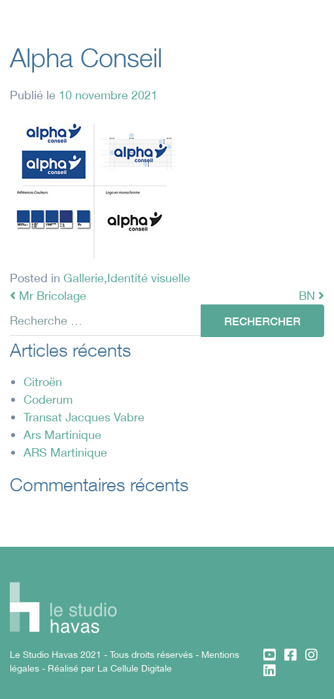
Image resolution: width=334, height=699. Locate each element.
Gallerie (83, 277)
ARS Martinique (65, 452)
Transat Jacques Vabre (84, 417)
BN (311, 295)
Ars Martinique (62, 434)
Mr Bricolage (48, 295)
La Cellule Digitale (134, 668)
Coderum (48, 399)
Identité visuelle (148, 277)
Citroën (43, 381)
